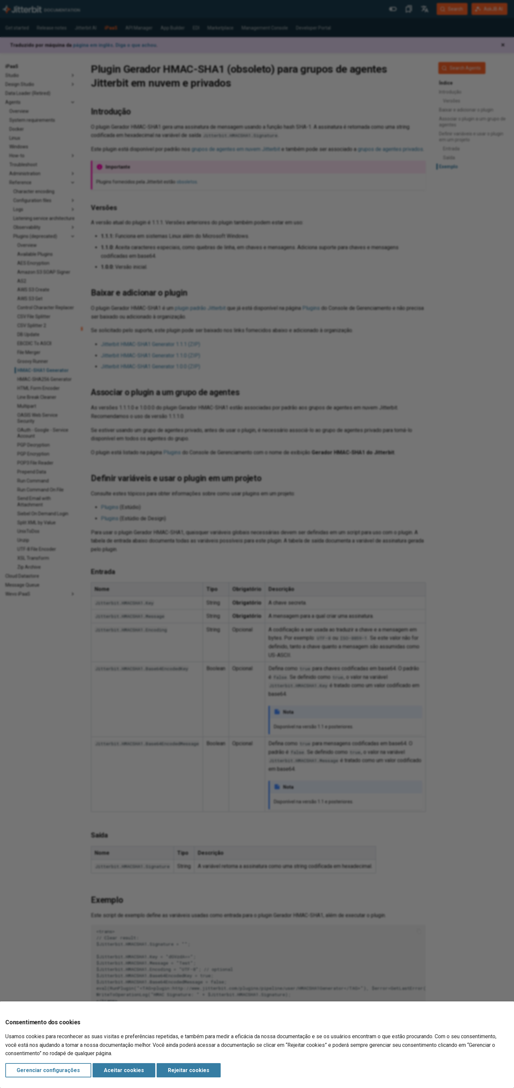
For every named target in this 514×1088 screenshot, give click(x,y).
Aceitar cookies (124, 1070)
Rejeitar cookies (188, 1070)
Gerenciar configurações (48, 1070)
